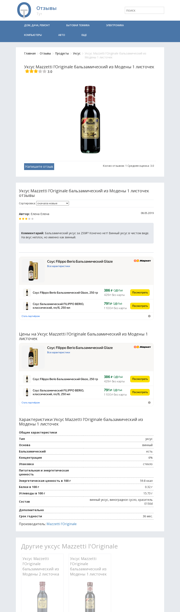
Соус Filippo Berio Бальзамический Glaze (80, 261)
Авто (61, 35)
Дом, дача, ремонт (37, 25)
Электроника (115, 25)
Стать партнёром (31, 288)
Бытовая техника (78, 25)
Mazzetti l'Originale (62, 468)
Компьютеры (33, 35)
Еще (84, 35)
